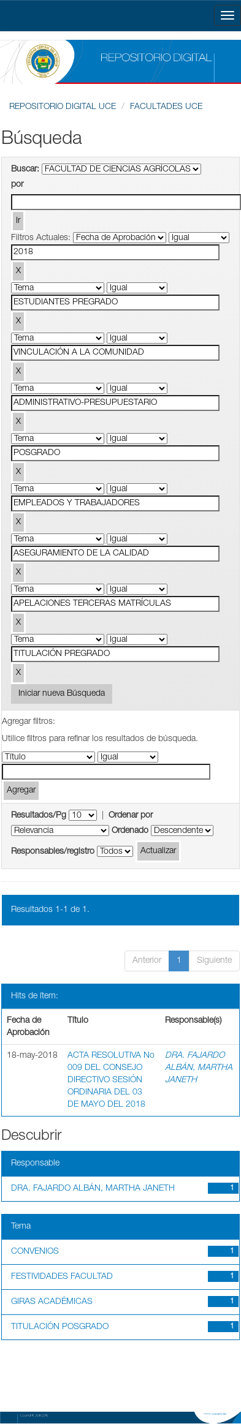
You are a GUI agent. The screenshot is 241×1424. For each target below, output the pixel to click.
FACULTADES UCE (166, 107)
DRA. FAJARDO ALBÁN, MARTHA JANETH (198, 1068)
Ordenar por (131, 816)
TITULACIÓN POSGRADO (60, 1327)
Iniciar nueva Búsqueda (61, 694)
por (17, 185)
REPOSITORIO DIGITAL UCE (62, 107)
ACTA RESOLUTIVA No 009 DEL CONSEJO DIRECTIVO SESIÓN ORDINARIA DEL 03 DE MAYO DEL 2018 (111, 1080)
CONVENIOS (35, 1252)
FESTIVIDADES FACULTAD (62, 1277)
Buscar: (25, 169)
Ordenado (130, 831)
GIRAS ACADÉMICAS (52, 1302)
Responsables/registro (52, 852)
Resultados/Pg (38, 816)
